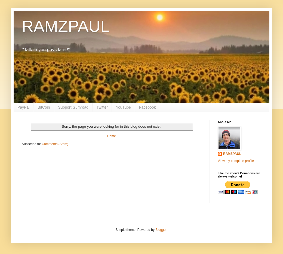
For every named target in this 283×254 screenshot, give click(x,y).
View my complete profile (236, 161)
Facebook (147, 107)
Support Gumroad (73, 107)
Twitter (102, 107)
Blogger (161, 230)
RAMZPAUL (65, 26)
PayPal (23, 107)
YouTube (123, 107)
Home (111, 136)
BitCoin (44, 107)
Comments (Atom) (55, 144)
